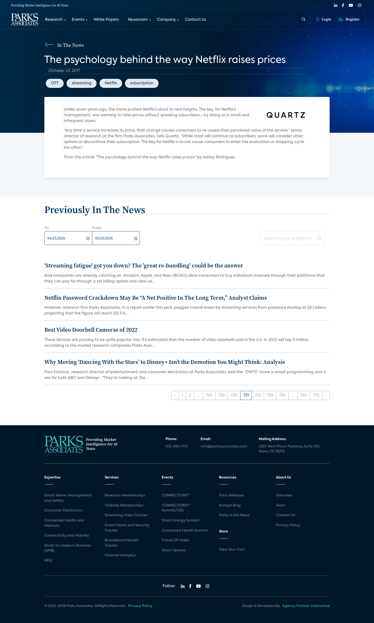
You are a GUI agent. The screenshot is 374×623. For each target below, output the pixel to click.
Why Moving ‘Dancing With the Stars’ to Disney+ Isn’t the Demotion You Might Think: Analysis (164, 362)
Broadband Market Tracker (121, 543)
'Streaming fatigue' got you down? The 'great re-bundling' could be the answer (143, 265)
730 (234, 395)
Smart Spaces (174, 550)
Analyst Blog (230, 505)
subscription (141, 83)
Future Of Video (175, 540)
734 (282, 395)
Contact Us (195, 20)
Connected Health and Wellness (64, 523)
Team (281, 505)
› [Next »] (326, 395)
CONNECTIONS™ (176, 495)
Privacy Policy (288, 525)
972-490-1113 (176, 446)
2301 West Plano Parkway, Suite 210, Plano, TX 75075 (289, 449)
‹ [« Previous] (175, 395)
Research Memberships (125, 495)
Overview (284, 495)
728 (209, 395)
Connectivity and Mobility (66, 535)
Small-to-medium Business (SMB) (67, 548)
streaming (81, 83)
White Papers (106, 20)
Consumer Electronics (63, 510)
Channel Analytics (120, 555)
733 (270, 395)
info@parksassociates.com (224, 446)
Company (166, 20)
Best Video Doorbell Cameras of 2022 (90, 330)
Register (349, 19)
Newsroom (138, 20)
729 (221, 395)
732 (258, 395)
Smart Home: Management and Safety (68, 498)
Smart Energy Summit (180, 520)
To (46, 228)
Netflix (111, 83)
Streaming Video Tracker (126, 515)
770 (316, 395)
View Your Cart (232, 549)
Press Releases (231, 495)
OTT (54, 83)
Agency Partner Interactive (306, 606)
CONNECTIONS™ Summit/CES (176, 508)
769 (303, 395)
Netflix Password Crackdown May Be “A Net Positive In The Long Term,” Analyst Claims (155, 298)
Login (323, 19)
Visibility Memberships (124, 505)
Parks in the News (234, 515)
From (97, 228)
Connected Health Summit (185, 530)
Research (54, 20)
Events (78, 20)
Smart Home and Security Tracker (127, 528)
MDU (48, 560)
